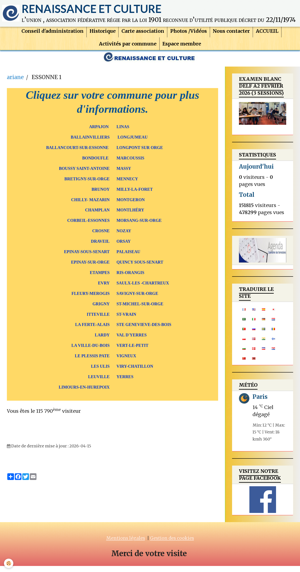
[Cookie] (9, 563)
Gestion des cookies (172, 544)
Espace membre (182, 48)
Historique (102, 35)
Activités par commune (127, 48)
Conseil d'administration (51, 35)
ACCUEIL (268, 35)
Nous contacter (232, 35)
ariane (15, 83)
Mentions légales (125, 544)
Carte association (142, 35)
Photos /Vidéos (188, 35)
